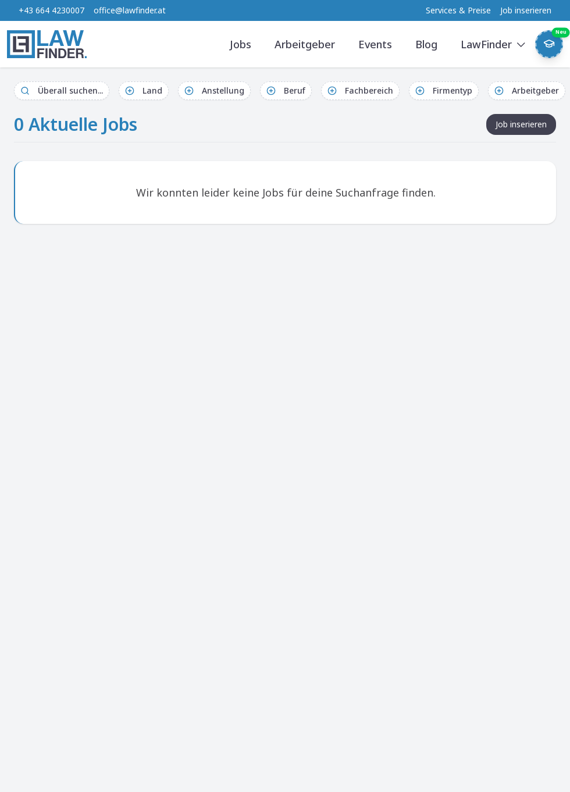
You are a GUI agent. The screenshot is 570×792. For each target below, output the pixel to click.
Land (143, 90)
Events (375, 44)
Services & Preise (458, 10)
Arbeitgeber (305, 44)
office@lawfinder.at (130, 10)
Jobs (240, 44)
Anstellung (214, 90)
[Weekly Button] (549, 44)
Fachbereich (360, 90)
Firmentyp (443, 90)
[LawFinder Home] (47, 44)
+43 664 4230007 (51, 10)
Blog (426, 44)
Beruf (285, 90)
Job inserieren (525, 10)
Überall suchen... (61, 90)
